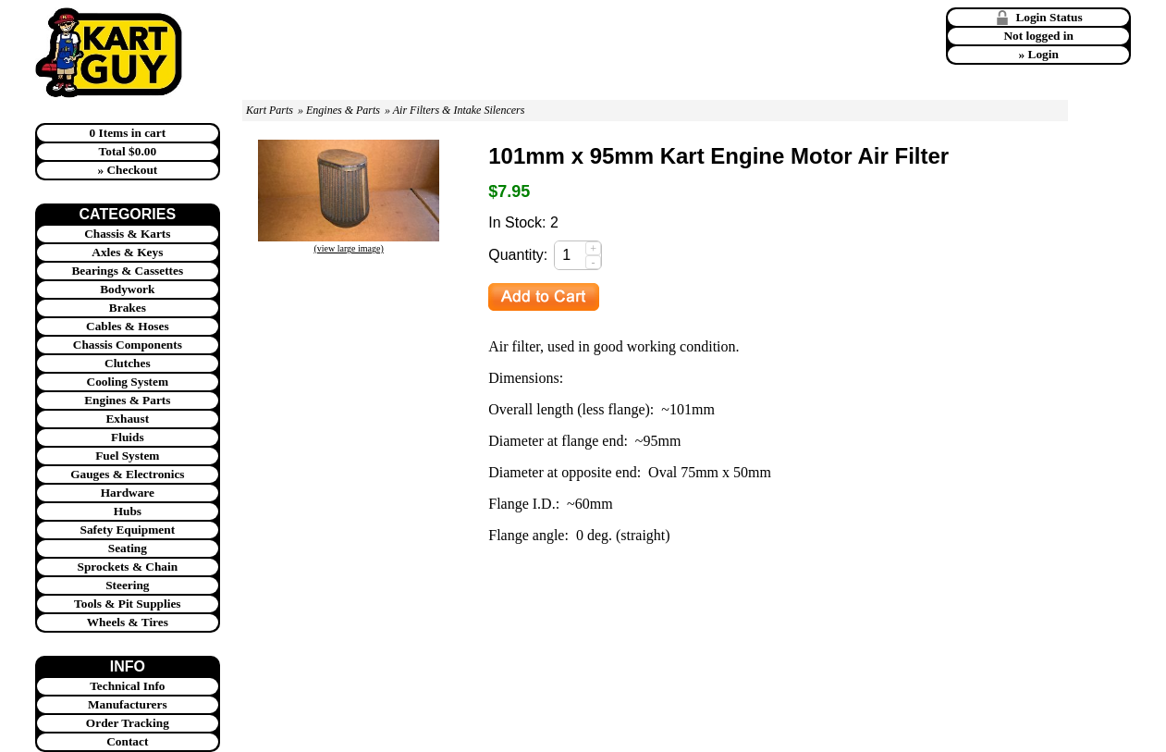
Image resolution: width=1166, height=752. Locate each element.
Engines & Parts (127, 400)
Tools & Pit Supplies (127, 603)
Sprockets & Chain (128, 566)
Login (1043, 54)
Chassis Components (127, 344)
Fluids (127, 437)
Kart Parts (269, 110)
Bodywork (127, 289)
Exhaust (127, 418)
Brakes (127, 307)
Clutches (127, 363)
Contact (127, 741)
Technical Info (127, 686)
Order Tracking (127, 723)
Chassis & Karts (127, 233)
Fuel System (127, 455)
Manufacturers (127, 704)
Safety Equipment (128, 529)
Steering (127, 585)
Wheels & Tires (127, 622)
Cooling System (128, 381)
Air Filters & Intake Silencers (459, 110)
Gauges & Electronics (127, 474)
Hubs (127, 511)
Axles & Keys (127, 252)
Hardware (127, 492)
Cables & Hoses (127, 326)
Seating (127, 548)
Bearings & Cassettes (127, 270)
